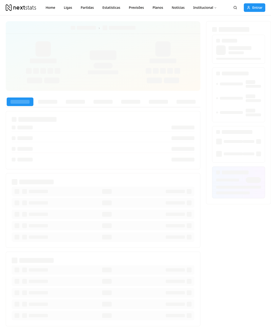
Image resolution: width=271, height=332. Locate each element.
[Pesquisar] (235, 7)
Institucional (205, 7)
